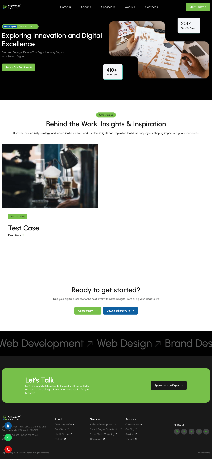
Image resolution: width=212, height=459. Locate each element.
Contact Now (88, 310)
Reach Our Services (19, 67)
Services (106, 7)
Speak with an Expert (169, 385)
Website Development (103, 424)
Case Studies (19, 26)
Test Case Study (17, 216)
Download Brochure (120, 310)
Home (64, 7)
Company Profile (64, 424)
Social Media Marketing (103, 434)
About (85, 7)
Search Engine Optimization (106, 429)
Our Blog (131, 429)
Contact (150, 7)
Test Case (23, 228)
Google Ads (97, 439)
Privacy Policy (204, 452)
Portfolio (60, 439)
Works (129, 7)
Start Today (197, 7)
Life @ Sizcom (63, 434)
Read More (16, 235)
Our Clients (62, 429)
